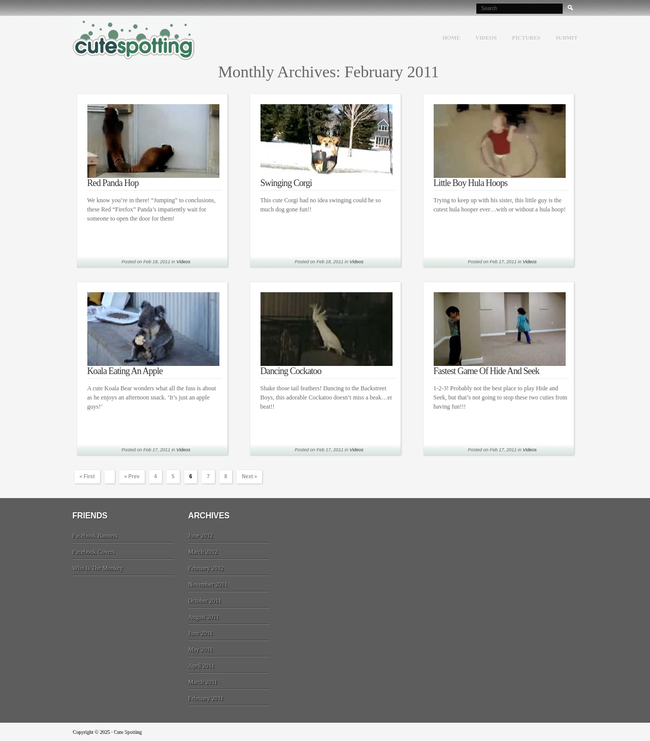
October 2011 (204, 600)
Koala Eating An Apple (125, 371)
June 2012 (200, 535)
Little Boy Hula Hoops (471, 183)
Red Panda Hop (113, 183)
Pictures (526, 38)
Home (451, 38)
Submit (566, 38)
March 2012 (203, 551)
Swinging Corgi (286, 183)
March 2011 (203, 682)
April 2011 (201, 665)
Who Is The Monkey (98, 568)
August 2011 (203, 617)
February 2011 (206, 698)
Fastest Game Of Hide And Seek (486, 371)
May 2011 (200, 649)
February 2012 (206, 568)
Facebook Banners (95, 535)
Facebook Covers (94, 551)
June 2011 (200, 633)
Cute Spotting (136, 39)
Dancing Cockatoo (291, 371)
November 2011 (208, 584)
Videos (486, 38)
